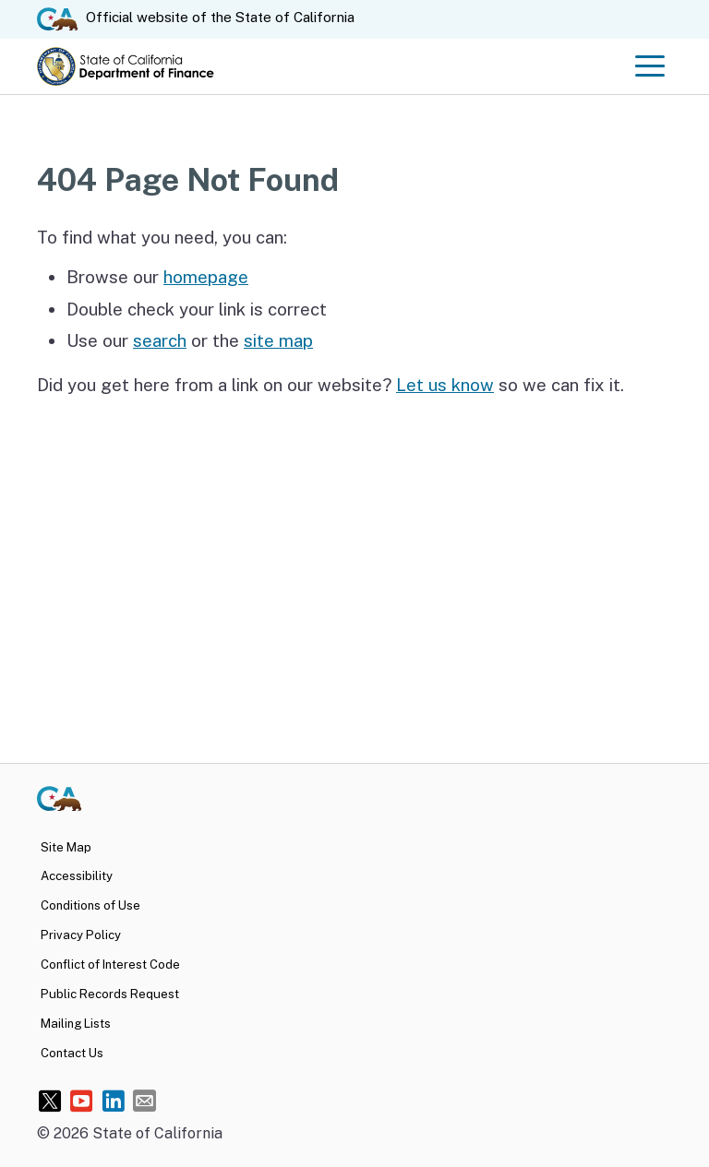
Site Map (66, 847)
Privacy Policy (81, 935)
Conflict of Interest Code (110, 964)
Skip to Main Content (354, 0)
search (159, 340)
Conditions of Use (90, 905)
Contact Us (72, 1053)
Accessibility (77, 876)
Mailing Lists (76, 1023)
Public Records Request (110, 994)
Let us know (445, 385)
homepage (205, 277)
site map (278, 340)
